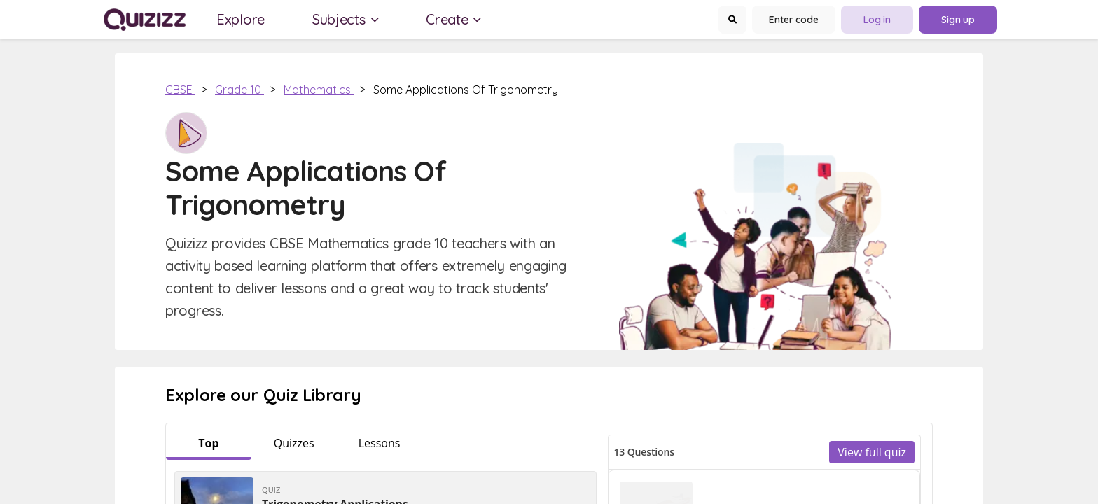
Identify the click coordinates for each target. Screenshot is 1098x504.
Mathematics (319, 90)
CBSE (180, 90)
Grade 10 (239, 90)
